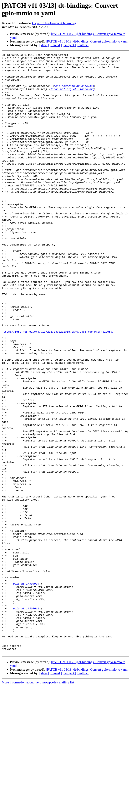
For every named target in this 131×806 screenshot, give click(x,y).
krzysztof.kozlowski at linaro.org (54, 23)
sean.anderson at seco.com (74, 93)
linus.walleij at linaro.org (72, 96)
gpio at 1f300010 (26, 690)
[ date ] (44, 45)
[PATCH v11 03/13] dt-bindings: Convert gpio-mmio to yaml (86, 41)
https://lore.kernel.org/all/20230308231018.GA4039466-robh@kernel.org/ (58, 387)
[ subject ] (69, 45)
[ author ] (83, 45)
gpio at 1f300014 (26, 720)
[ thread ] (56, 45)
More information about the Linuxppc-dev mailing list (38, 802)
